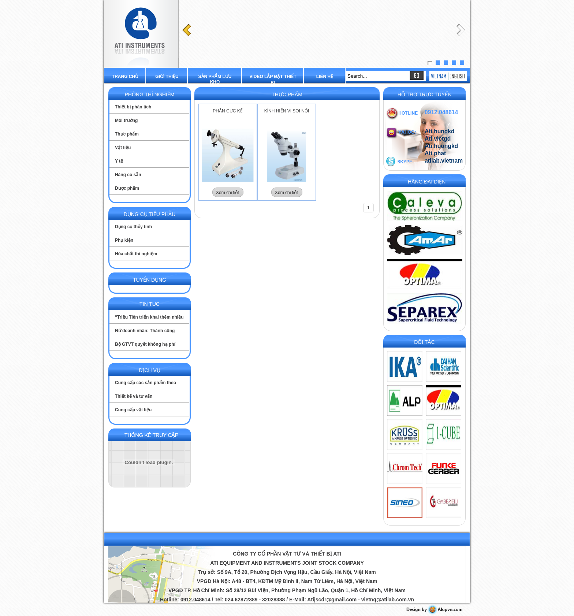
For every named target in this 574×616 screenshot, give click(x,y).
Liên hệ (324, 76)
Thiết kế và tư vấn (133, 396)
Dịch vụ (149, 370)
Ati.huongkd (441, 146)
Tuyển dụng (149, 280)
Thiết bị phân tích (133, 107)
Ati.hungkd (440, 131)
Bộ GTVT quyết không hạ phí (145, 344)
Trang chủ (125, 76)
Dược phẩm (127, 188)
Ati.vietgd (438, 139)
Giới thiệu (166, 76)
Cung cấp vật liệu (133, 409)
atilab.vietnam (444, 160)
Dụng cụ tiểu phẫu (150, 214)
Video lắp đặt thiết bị (272, 79)
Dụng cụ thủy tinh (133, 226)
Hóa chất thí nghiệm (136, 253)
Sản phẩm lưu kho (215, 79)
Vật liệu (123, 147)
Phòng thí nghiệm (149, 94)
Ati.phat (435, 153)
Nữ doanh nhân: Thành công (145, 330)
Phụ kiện (124, 240)
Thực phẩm (127, 134)
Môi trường (126, 120)
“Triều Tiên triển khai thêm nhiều (149, 317)
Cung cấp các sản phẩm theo (145, 382)
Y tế (119, 161)
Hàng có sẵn (128, 174)
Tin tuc (149, 304)
